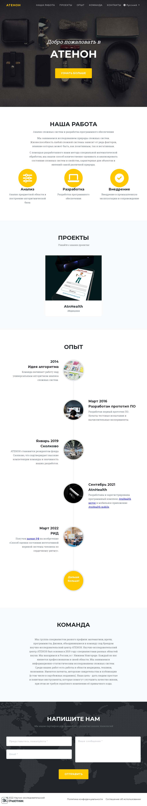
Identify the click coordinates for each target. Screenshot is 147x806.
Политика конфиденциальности (85, 799)
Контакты (114, 6)
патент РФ (33, 538)
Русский (130, 6)
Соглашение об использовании (123, 799)
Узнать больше (73, 73)
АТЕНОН (14, 7)
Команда (95, 6)
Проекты (65, 6)
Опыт (81, 6)
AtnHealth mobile (98, 506)
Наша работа (45, 6)
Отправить (74, 774)
